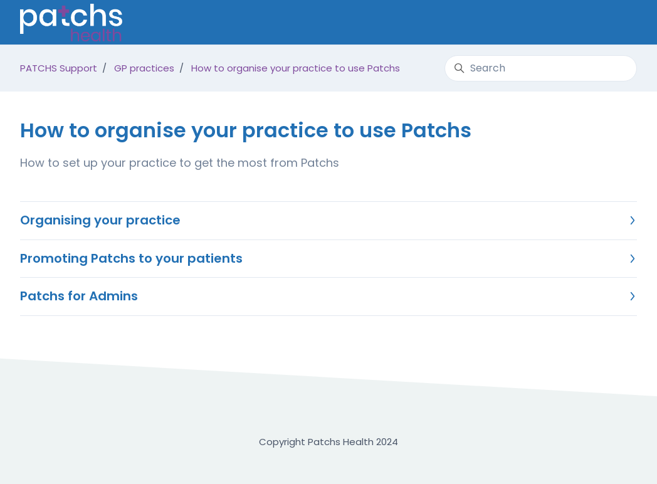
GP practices (144, 68)
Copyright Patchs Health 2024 (328, 441)
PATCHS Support (58, 68)
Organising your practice (327, 220)
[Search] (540, 68)
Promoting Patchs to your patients (327, 258)
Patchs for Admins (327, 296)
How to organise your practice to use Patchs (295, 68)
